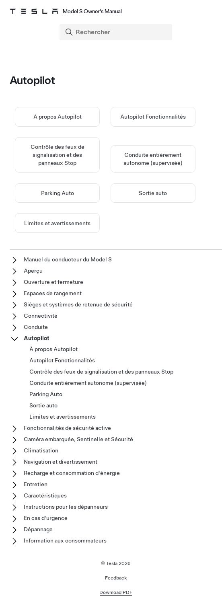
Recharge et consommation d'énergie (72, 473)
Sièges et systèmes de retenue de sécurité (78, 304)
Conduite (36, 327)
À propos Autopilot (57, 116)
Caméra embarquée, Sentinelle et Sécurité (78, 439)
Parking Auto (57, 193)
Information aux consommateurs (65, 540)
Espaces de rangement (53, 293)
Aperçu (33, 270)
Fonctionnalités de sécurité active (67, 428)
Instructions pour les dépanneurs (66, 506)
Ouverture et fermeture (53, 282)
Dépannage (38, 529)
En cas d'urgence (46, 518)
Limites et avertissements (57, 223)
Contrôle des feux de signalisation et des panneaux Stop (57, 155)
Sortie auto (153, 193)
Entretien (35, 484)
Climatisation (41, 450)
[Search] (117, 32)
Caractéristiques (45, 495)
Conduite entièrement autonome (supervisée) (88, 383)
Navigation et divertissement (60, 461)
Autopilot (36, 338)
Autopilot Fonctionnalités (153, 116)
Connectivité (41, 315)
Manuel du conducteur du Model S (68, 259)
